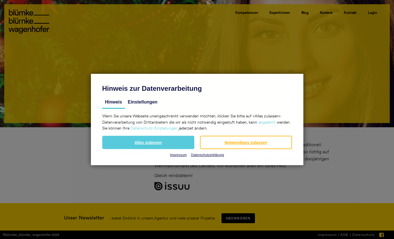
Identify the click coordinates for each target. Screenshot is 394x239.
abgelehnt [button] (267, 122)
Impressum (178, 155)
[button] (148, 142)
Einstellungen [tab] (142, 102)
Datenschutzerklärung (207, 155)
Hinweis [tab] (113, 102)
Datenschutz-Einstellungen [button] (154, 128)
